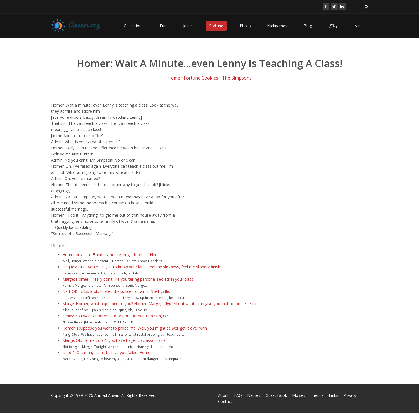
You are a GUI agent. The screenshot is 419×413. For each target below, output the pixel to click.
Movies (298, 395)
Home (174, 78)
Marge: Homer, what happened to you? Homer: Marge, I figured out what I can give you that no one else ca (159, 303)
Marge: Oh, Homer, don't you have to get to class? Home (114, 340)
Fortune (216, 25)
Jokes (188, 25)
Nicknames (277, 25)
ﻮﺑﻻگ (332, 25)
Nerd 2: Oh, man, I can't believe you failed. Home (106, 352)
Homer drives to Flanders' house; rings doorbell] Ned (109, 254)
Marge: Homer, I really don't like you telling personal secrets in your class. (128, 279)
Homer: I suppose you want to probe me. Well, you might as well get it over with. (135, 328)
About (223, 395)
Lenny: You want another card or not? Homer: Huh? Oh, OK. (116, 315)
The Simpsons (237, 78)
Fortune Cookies (201, 78)
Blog (308, 25)
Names (253, 395)
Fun (163, 25)
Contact (225, 401)
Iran (357, 25)
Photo (245, 25)
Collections (133, 25)
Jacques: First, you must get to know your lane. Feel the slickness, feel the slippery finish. (141, 266)
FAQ (238, 395)
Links (333, 395)
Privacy (349, 395)
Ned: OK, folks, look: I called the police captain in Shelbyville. (116, 291)
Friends (317, 395)
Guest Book (276, 395)
